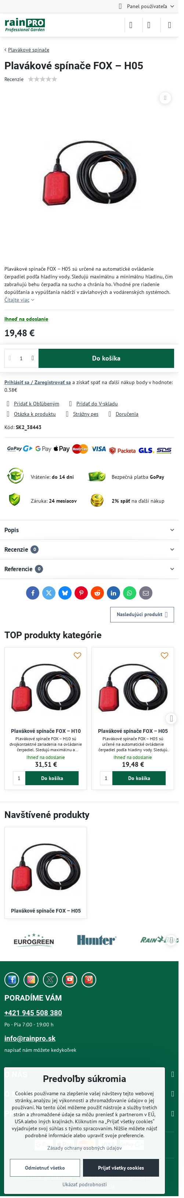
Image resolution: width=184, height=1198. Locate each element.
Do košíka (106, 358)
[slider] (42, 79)
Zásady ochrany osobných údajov (84, 1148)
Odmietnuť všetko (45, 1167)
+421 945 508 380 (33, 1013)
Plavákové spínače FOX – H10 (46, 731)
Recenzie (14, 79)
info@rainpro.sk (29, 1038)
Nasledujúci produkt (142, 615)
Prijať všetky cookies (121, 1167)
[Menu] (169, 25)
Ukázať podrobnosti (84, 1184)
